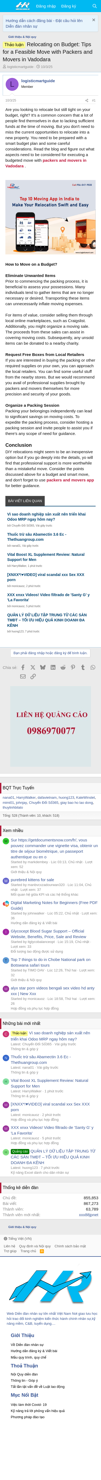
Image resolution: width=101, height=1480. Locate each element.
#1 (94, 100)
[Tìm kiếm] (94, 6)
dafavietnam (47, 797)
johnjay (21, 803)
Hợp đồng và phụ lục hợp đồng (35, 1008)
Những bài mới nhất (21, 1023)
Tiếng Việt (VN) (18, 1239)
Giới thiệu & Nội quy (26, 872)
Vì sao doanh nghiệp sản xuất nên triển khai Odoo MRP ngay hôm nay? (46, 517)
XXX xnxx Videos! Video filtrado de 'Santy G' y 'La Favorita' (48, 597)
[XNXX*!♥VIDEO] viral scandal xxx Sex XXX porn (45, 577)
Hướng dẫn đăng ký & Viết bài (34, 923)
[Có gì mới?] (84, 6)
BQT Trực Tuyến (18, 788)
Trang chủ (28, 1251)
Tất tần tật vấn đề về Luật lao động (38, 1387)
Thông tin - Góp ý (24, 1380)
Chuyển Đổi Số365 (23, 525)
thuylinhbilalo (13, 807)
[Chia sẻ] (86, 101)
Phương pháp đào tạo (27, 1417)
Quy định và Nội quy (35, 1246)
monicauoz (18, 586)
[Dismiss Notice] (93, 20)
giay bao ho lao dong (76, 803)
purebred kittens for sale (32, 879)
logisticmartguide (20, 67)
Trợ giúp (10, 1251)
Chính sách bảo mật (70, 1246)
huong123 (18, 631)
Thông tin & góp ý (24, 1049)
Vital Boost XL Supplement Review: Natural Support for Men (46, 557)
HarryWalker (19, 565)
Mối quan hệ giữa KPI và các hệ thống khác (44, 894)
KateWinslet (85, 797)
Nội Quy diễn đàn (24, 1374)
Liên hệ (9, 1246)
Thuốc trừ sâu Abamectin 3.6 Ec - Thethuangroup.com (37, 537)
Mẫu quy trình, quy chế (28, 1357)
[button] (7, 6)
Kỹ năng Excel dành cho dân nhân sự (40, 1173)
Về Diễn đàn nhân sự (27, 1345)
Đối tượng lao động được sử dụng (37, 951)
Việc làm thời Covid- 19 (29, 1405)
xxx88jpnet (88, 1214)
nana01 (16, 545)
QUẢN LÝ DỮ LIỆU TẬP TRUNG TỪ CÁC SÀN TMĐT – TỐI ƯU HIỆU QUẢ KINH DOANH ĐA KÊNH (47, 620)
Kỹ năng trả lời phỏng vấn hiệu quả (38, 1411)
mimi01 (8, 803)
